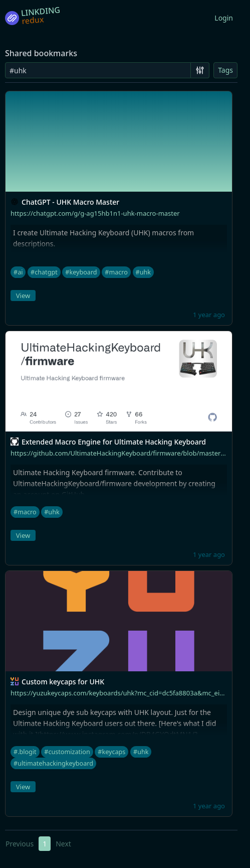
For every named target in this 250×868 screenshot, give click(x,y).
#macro (116, 272)
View (23, 295)
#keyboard (81, 272)
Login (223, 18)
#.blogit (25, 752)
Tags (225, 70)
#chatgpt (44, 272)
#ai (18, 272)
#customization (67, 752)
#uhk (143, 272)
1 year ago (209, 314)
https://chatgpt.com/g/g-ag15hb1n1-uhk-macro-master (95, 213)
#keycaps (111, 752)
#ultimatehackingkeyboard (53, 763)
